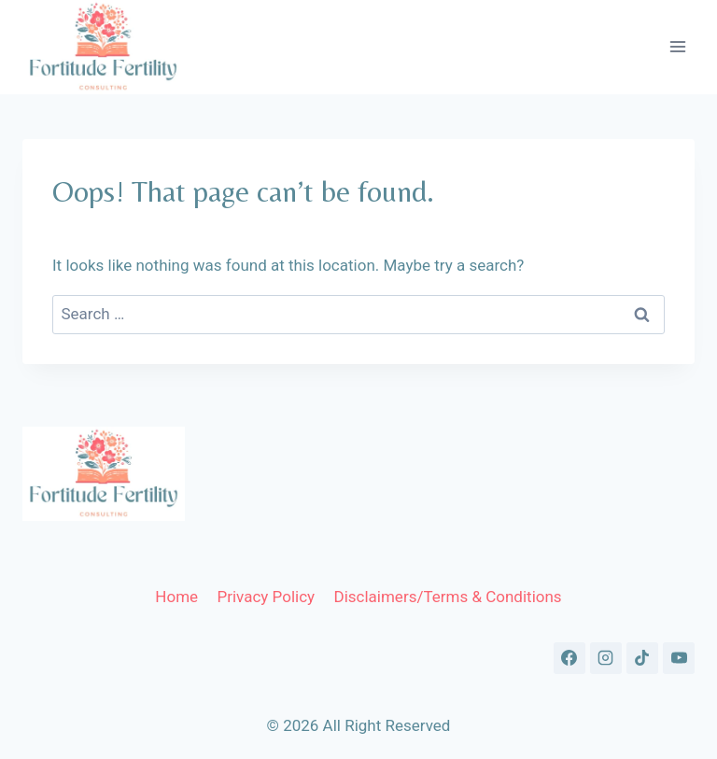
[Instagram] (606, 658)
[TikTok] (642, 658)
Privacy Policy (266, 596)
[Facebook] (569, 658)
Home (176, 596)
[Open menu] (677, 47)
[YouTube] (679, 658)
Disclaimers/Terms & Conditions (447, 596)
